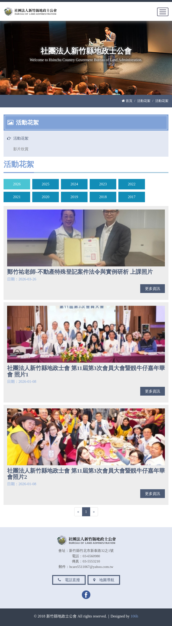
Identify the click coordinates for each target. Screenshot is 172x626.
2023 (103, 184)
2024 (74, 184)
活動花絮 (143, 101)
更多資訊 (152, 289)
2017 (131, 197)
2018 (103, 197)
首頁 (127, 101)
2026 (17, 184)
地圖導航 (103, 580)
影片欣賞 (20, 149)
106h (134, 616)
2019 (74, 197)
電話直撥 (69, 580)
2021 (17, 197)
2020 (45, 197)
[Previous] (78, 511)
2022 (131, 184)
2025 (45, 184)
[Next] (94, 511)
